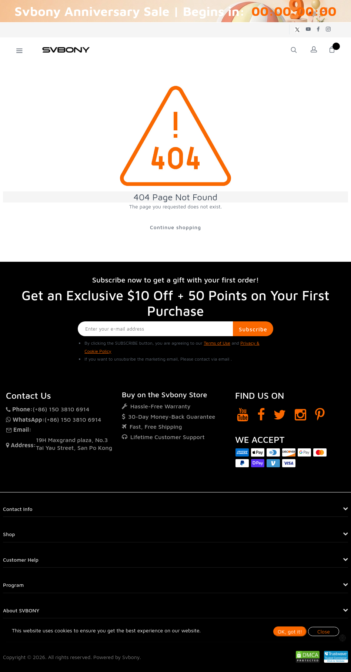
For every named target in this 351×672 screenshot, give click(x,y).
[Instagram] (300, 414)
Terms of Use (217, 343)
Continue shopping (175, 227)
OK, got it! (290, 631)
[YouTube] (242, 414)
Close (323, 631)
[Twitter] (280, 414)
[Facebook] (261, 414)
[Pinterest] (320, 414)
